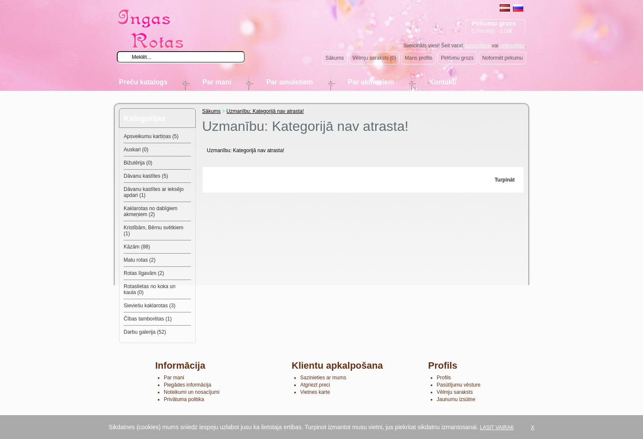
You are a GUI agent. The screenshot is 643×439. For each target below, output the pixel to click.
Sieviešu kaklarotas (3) (149, 306)
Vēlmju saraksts (455, 392)
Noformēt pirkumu (502, 58)
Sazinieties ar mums (323, 378)
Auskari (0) (136, 150)
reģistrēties (512, 46)
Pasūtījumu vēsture (459, 385)
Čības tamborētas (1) (148, 319)
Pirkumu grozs (457, 58)
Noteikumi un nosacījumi (192, 392)
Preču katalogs (143, 82)
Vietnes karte (315, 392)
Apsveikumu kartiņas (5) (151, 136)
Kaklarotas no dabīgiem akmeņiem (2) (150, 211)
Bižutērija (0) (138, 163)
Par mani (217, 82)
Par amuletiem (289, 82)
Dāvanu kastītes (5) (146, 176)
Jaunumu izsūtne (456, 399)
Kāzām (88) (137, 247)
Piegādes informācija (187, 385)
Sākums (334, 58)
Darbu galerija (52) (145, 332)
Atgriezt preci (315, 385)
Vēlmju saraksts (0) (375, 58)
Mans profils (418, 58)
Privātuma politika (184, 399)
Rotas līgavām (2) (144, 273)
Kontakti (442, 82)
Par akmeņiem (371, 82)
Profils (444, 378)
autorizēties (477, 46)
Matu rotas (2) (140, 260)
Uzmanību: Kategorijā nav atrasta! (265, 111)
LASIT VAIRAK (497, 427)
